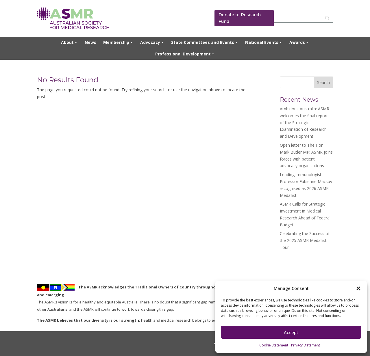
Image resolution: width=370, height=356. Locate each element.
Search (323, 82)
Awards (299, 42)
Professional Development (185, 54)
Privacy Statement (305, 345)
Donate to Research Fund (240, 18)
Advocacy (152, 42)
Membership (118, 42)
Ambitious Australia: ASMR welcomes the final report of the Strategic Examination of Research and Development (304, 122)
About (69, 42)
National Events (263, 42)
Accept (291, 332)
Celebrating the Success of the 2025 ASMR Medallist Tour (305, 240)
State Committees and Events (204, 42)
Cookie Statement (273, 345)
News (90, 42)
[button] (358, 288)
